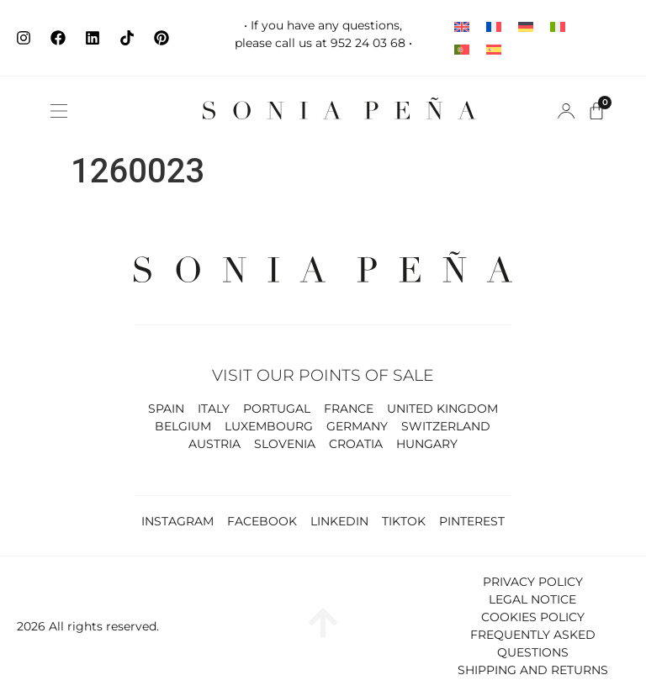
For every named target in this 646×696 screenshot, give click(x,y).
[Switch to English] (462, 26)
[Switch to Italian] (558, 26)
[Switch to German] (526, 26)
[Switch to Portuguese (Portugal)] (462, 49)
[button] (59, 111)
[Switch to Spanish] (494, 49)
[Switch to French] (494, 26)
